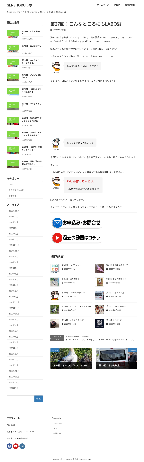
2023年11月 (14, 308)
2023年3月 (13, 354)
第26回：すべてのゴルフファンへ (76, 306)
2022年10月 (14, 382)
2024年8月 (13, 262)
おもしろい (93, 340)
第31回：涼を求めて (71, 279)
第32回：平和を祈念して (117, 265)
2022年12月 (14, 371)
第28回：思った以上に (116, 292)
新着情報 (85, 336)
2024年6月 (13, 273)
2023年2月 (13, 359)
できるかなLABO (72, 336)
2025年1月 (13, 239)
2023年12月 (14, 302)
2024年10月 (14, 251)
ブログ (55, 428)
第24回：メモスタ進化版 (73, 320)
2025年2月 (13, 233)
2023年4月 (13, 348)
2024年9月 (13, 256)
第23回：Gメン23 (114, 320)
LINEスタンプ (80, 340)
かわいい (104, 340)
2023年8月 (13, 325)
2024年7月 (13, 268)
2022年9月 (13, 388)
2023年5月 (13, 342)
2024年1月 (13, 296)
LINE (70, 340)
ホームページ (58, 424)
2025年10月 (14, 211)
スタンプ (131, 340)
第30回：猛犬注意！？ (116, 279)
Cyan (11, 184)
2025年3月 (13, 228)
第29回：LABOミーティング (74, 292)
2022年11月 (14, 376)
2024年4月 (13, 285)
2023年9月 (13, 319)
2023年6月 (13, 336)
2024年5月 (13, 279)
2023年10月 (14, 314)
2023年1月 (13, 365)
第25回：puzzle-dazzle (116, 306)
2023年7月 (13, 331)
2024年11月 (14, 245)
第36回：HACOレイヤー (72, 265)
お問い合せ (57, 433)
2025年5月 (13, 222)
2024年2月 (13, 291)
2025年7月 (13, 216)
